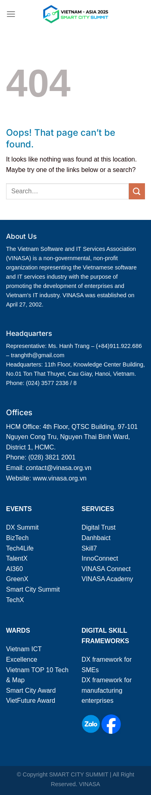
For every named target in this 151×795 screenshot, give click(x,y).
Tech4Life (20, 548)
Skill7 (89, 548)
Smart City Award (31, 690)
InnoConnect (100, 558)
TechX (15, 599)
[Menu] (11, 14)
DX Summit (22, 527)
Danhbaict (96, 537)
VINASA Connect (106, 568)
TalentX (16, 558)
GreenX (17, 579)
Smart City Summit (33, 589)
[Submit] (137, 191)
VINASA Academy (107, 579)
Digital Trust (99, 527)
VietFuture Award (30, 700)
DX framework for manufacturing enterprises (107, 690)
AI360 (14, 568)
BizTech (17, 537)
